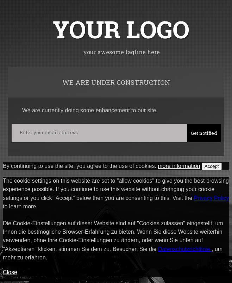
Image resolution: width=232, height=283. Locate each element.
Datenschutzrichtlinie (185, 249)
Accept (212, 166)
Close (10, 272)
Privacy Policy (211, 198)
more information (179, 166)
